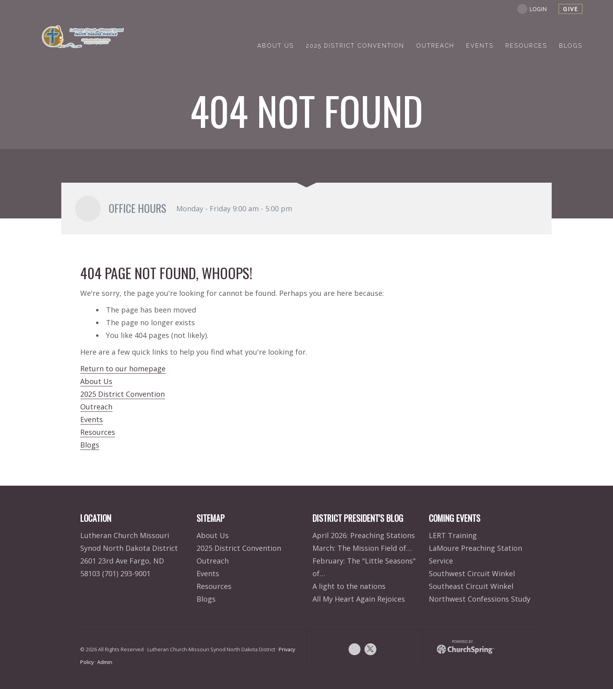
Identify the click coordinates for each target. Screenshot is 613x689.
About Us (96, 381)
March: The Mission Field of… (362, 548)
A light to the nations (349, 586)
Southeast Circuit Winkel (471, 586)
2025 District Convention (122, 394)
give (570, 9)
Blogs (89, 445)
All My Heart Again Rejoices (358, 599)
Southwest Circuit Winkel (472, 573)
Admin (104, 662)
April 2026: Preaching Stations (363, 535)
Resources (97, 432)
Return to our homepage (123, 368)
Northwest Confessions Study (479, 599)
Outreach (96, 406)
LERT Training (453, 535)
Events (91, 419)
